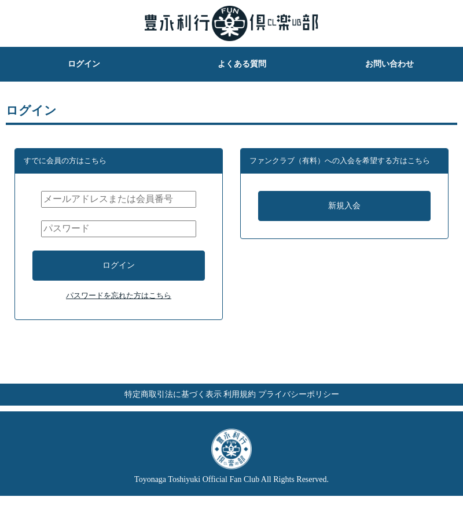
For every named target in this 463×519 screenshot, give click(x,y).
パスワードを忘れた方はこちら (118, 307)
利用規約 (239, 411)
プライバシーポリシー (321, 411)
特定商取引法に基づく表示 (150, 411)
